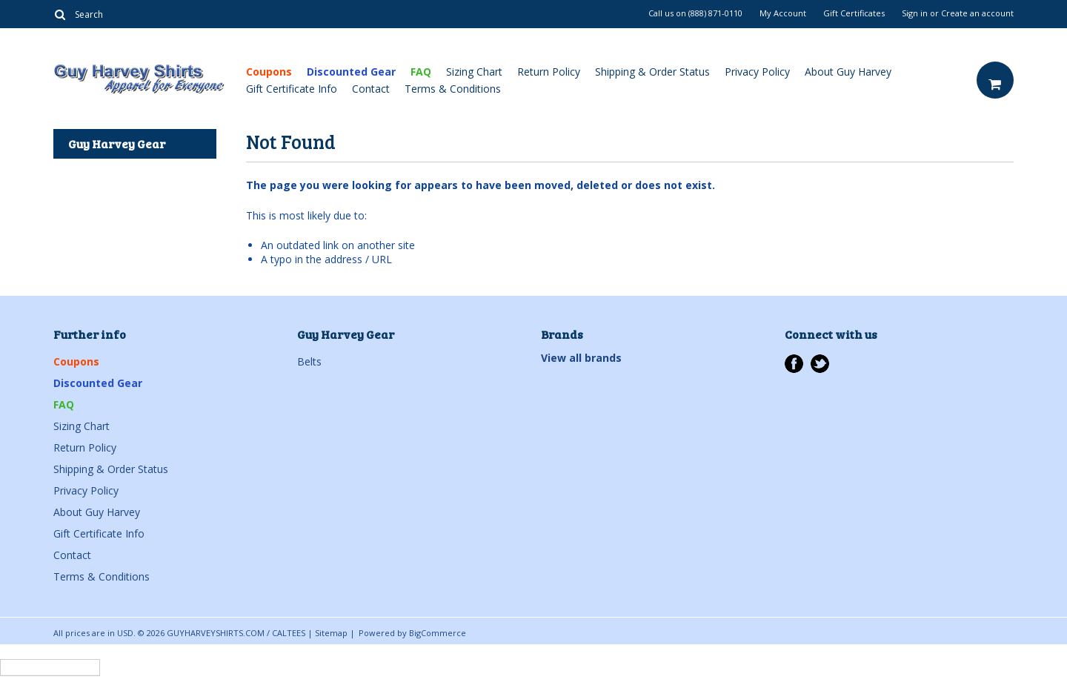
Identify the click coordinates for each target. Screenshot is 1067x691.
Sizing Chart (474, 72)
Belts (309, 361)
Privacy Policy (757, 72)
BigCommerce (437, 632)
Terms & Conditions (453, 89)
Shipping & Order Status (652, 72)
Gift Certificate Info (291, 89)
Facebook (794, 363)
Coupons (269, 72)
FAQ (420, 72)
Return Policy (548, 72)
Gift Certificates (854, 13)
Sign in (915, 13)
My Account (782, 13)
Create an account (977, 13)
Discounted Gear (351, 72)
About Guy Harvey (848, 72)
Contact (371, 89)
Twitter (820, 363)
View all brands (581, 358)
